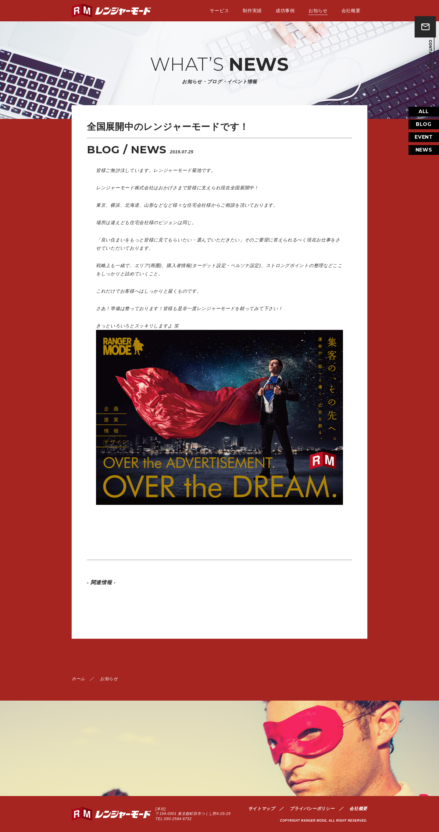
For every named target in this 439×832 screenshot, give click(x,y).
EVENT (424, 147)
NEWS (424, 159)
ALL (424, 121)
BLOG (424, 134)
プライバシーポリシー (312, 808)
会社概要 (358, 808)
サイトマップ (261, 808)
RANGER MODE (314, 820)
